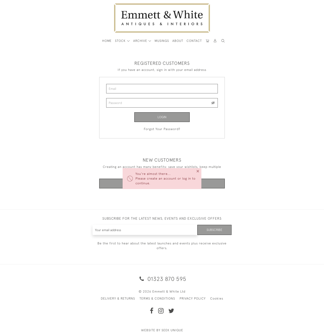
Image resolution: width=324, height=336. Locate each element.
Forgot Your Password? (162, 129)
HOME (107, 41)
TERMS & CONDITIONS (157, 298)
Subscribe (214, 230)
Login (162, 117)
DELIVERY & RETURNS (118, 298)
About (177, 41)
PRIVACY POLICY (193, 298)
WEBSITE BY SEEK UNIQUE (162, 330)
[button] (223, 40)
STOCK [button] (121, 41)
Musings (162, 41)
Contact (194, 41)
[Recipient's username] (145, 230)
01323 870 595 (162, 278)
